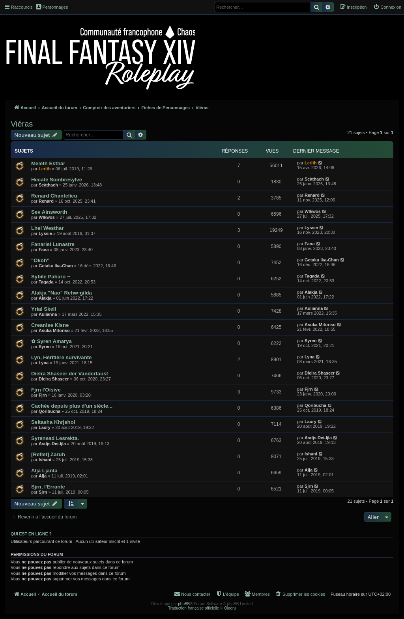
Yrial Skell (43, 309)
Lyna (44, 362)
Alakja (45, 298)
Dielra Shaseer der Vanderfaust (69, 374)
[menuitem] (387, 7)
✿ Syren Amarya (51, 341)
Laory (44, 427)
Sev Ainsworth (49, 212)
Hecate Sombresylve (56, 180)
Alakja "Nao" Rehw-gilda (61, 293)
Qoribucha (49, 411)
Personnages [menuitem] (52, 6)
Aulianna (48, 314)
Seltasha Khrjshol (53, 422)
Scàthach (48, 185)
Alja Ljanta (44, 471)
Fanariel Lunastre (53, 244)
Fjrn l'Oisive (46, 390)
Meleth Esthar (48, 163)
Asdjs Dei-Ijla (52, 443)
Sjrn (43, 492)
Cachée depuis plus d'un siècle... (71, 406)
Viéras (22, 123)
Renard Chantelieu (54, 196)
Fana (44, 249)
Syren (45, 346)
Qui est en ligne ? (31, 533)
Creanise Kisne (50, 325)
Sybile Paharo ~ (50, 277)
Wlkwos (47, 217)
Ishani (45, 459)
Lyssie (45, 233)
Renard (46, 201)
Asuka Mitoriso (54, 330)
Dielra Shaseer (54, 379)
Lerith (45, 168)
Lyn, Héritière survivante (61, 357)
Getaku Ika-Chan (56, 265)
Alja (43, 476)
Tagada (46, 282)
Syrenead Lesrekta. (55, 438)
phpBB (184, 604)
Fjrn (43, 395)
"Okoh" (40, 260)
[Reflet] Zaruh (48, 454)
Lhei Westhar (47, 228)
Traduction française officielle (193, 608)
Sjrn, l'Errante (48, 487)
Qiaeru (230, 608)
